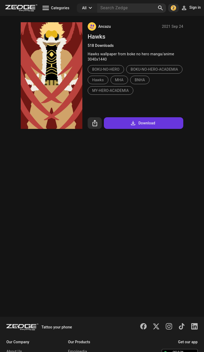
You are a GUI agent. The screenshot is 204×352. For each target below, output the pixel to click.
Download (142, 123)
